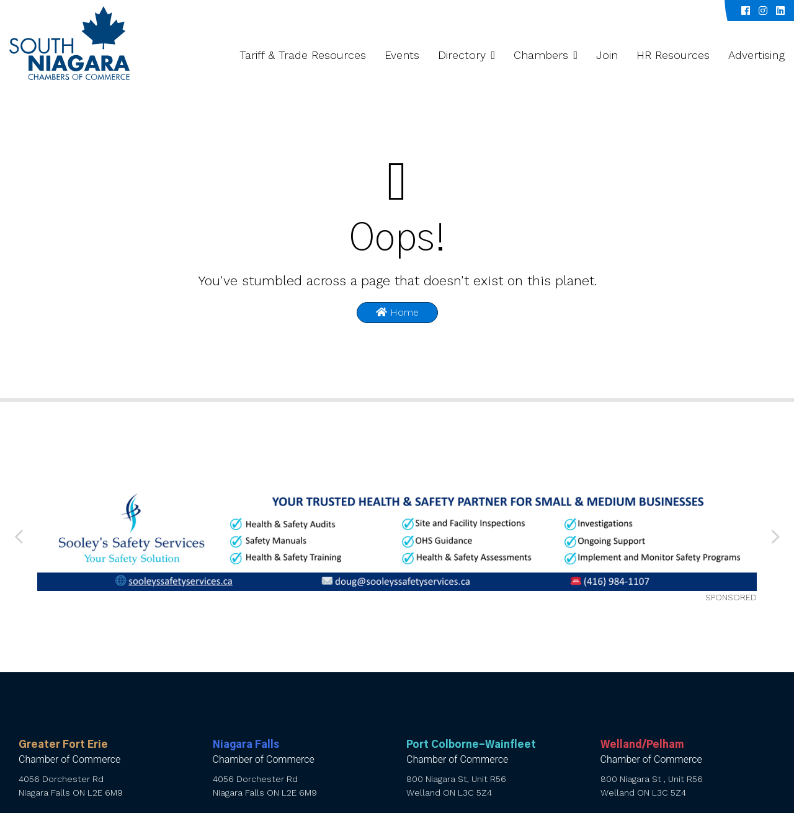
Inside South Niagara (668, 11)
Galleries (275, 11)
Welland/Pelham (642, 745)
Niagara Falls (246, 745)
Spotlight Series (577, 11)
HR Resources (673, 54)
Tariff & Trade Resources (302, 54)
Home (397, 312)
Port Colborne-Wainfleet (471, 745)
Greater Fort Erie (63, 745)
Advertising (756, 54)
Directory (462, 54)
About (221, 11)
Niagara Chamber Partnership (369, 11)
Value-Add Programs (486, 11)
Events (402, 54)
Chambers (541, 54)
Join (607, 54)
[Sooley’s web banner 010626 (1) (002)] (397, 537)
